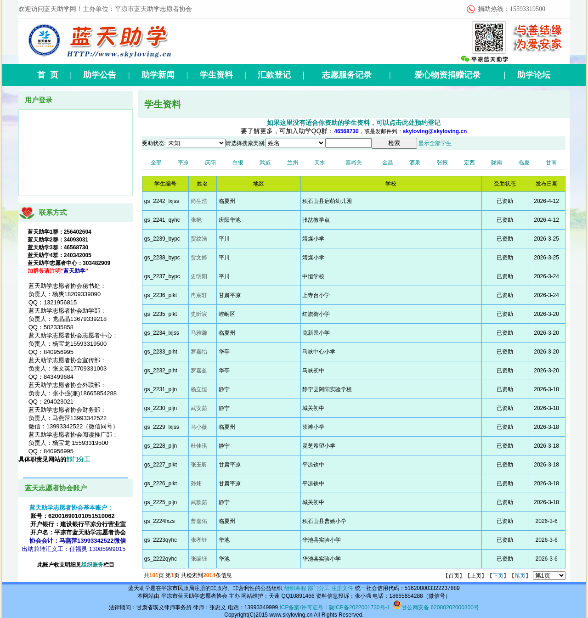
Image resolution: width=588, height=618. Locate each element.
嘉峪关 (353, 162)
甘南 (551, 162)
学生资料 (216, 74)
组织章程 (295, 588)
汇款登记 (274, 74)
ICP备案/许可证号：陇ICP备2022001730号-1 (334, 607)
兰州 (292, 162)
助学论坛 (533, 74)
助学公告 (99, 74)
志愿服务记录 (347, 74)
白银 (237, 162)
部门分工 (78, 459)
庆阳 (210, 162)
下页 (497, 576)
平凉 (183, 162)
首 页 (48, 74)
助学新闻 (158, 74)
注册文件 (342, 588)
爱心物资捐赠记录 (447, 74)
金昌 (387, 162)
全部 (156, 162)
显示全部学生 (435, 143)
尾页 (520, 576)
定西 (469, 162)
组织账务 (92, 565)
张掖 (442, 162)
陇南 (496, 162)
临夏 (524, 162)
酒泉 (414, 162)
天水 (319, 162)
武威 (265, 162)
